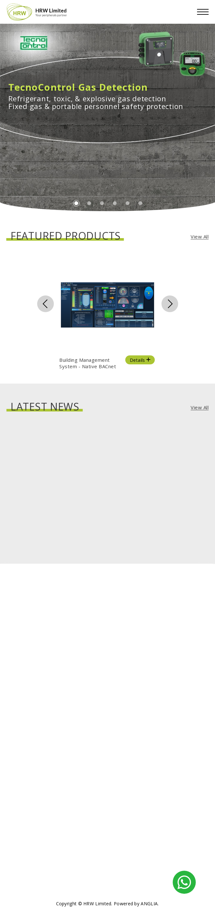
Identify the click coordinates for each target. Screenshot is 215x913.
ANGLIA (149, 904)
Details (141, 360)
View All (200, 236)
